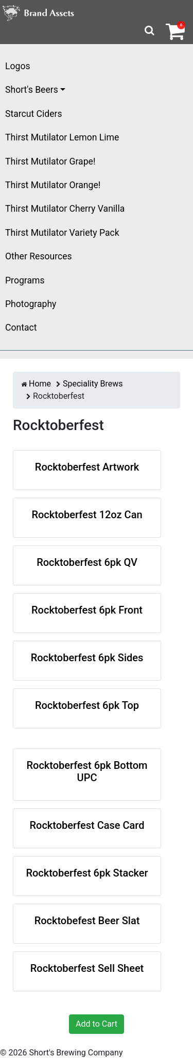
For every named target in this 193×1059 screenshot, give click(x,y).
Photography (30, 304)
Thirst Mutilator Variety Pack (62, 233)
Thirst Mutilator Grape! (50, 161)
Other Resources (38, 256)
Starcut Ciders (33, 114)
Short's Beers (31, 90)
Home (40, 384)
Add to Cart (96, 1024)
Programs (25, 280)
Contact (21, 327)
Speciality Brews (93, 384)
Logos (17, 66)
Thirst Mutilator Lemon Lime (62, 137)
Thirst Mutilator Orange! (52, 185)
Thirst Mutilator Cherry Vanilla (65, 208)
